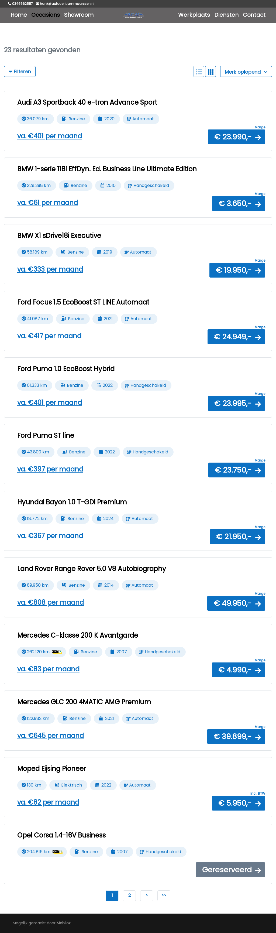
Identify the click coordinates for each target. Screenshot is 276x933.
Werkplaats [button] (194, 15)
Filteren (20, 71)
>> (163, 895)
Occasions (45, 15)
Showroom (79, 15)
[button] (236, 136)
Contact (254, 15)
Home (19, 15)
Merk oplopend (246, 72)
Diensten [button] (226, 15)
